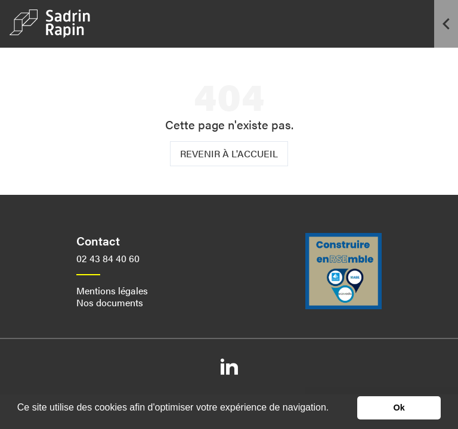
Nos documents (109, 302)
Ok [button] (399, 407)
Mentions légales (112, 290)
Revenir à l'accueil (229, 153)
